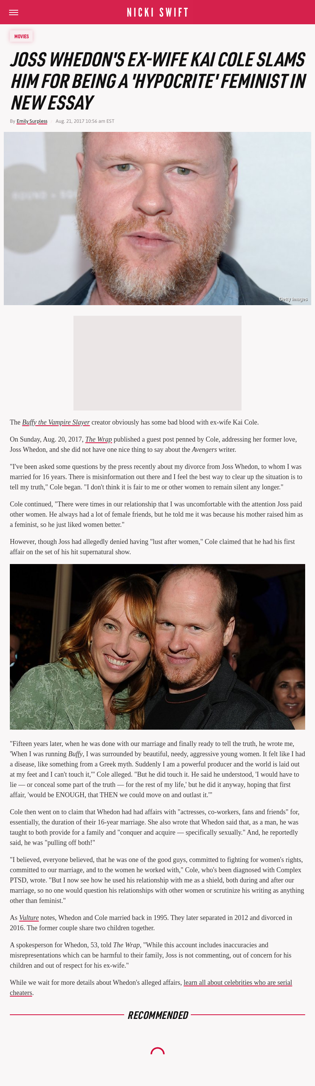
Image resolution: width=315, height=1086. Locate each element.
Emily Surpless (32, 121)
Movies (21, 36)
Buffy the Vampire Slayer (56, 422)
